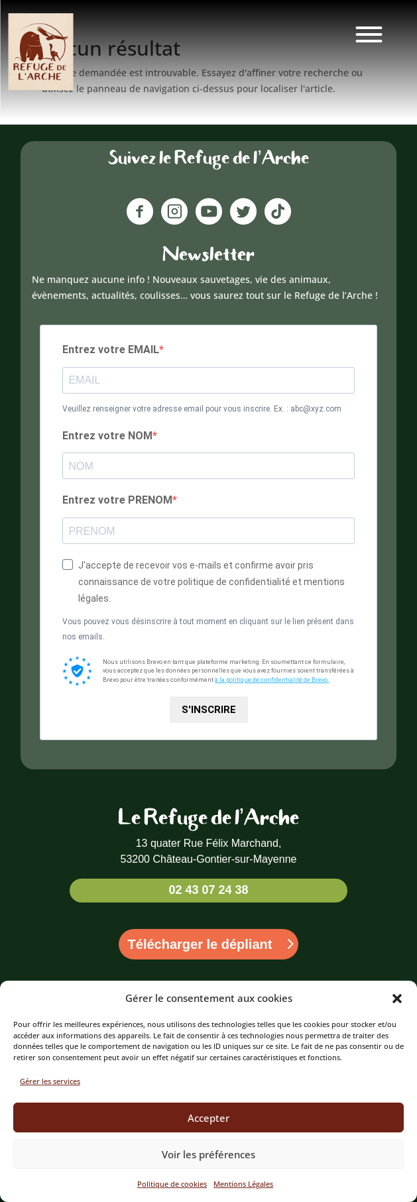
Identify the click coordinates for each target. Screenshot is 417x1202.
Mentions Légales (243, 1184)
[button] (397, 998)
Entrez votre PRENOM (117, 500)
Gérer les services (50, 1081)
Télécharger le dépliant (200, 944)
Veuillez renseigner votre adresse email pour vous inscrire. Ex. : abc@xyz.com (201, 408)
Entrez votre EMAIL (110, 349)
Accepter (208, 1117)
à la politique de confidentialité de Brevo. (272, 680)
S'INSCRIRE (209, 710)
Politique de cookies (172, 1184)
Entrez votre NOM (107, 435)
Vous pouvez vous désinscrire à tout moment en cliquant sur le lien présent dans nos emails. (208, 629)
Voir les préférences (208, 1154)
